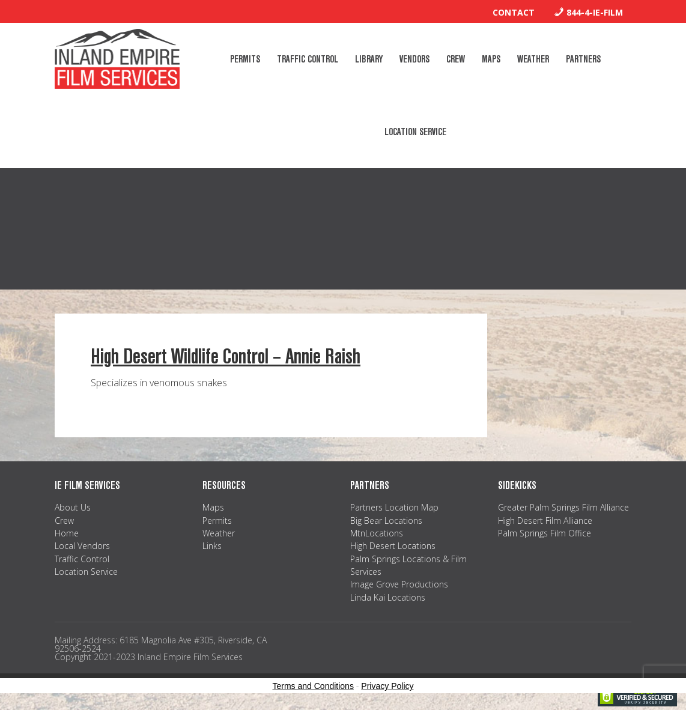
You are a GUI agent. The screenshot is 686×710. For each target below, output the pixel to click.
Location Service (86, 571)
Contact (514, 12)
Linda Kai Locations (387, 597)
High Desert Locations (393, 545)
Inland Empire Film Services (117, 59)
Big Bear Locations (386, 520)
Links (212, 545)
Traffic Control (82, 559)
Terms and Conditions (313, 686)
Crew (64, 520)
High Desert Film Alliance (545, 520)
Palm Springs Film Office (544, 533)
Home (67, 533)
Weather (218, 533)
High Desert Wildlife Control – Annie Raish (225, 356)
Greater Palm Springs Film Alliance (563, 507)
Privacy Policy (387, 686)
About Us (73, 507)
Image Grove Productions (399, 584)
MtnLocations (376, 533)
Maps (213, 507)
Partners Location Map (394, 507)
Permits (217, 520)
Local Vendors (82, 545)
